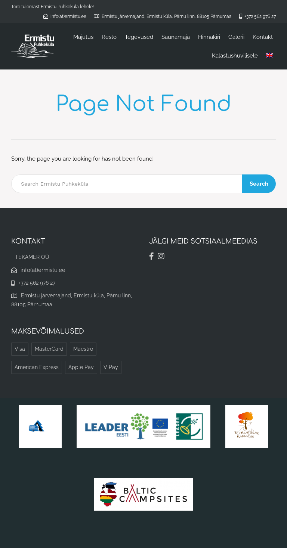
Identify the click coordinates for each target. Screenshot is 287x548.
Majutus (83, 37)
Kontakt (263, 37)
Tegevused (139, 37)
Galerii (236, 37)
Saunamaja (175, 37)
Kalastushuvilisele (235, 55)
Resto (109, 37)
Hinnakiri (209, 37)
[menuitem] (269, 55)
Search (259, 183)
